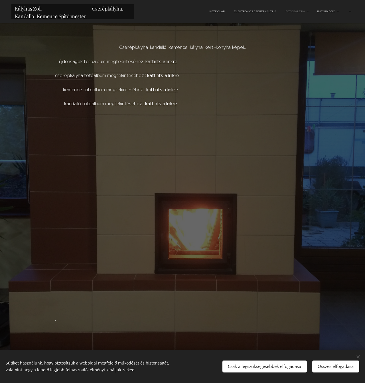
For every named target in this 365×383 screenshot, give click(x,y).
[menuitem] (313, 12)
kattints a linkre (161, 61)
